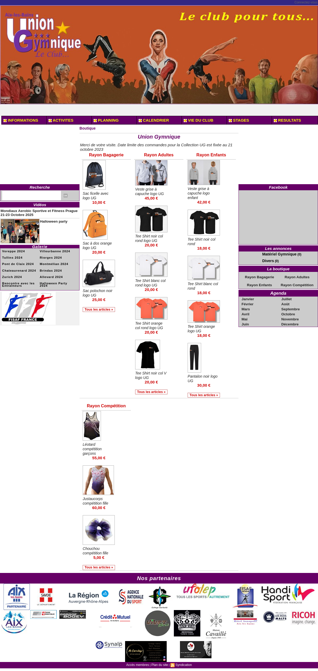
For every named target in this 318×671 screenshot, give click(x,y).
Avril (245, 311)
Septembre (290, 306)
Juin (245, 321)
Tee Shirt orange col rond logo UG (150, 325)
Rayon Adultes (159, 155)
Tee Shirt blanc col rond (201, 285)
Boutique (88, 128)
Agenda (278, 291)
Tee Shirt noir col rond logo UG (150, 237)
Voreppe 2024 (12, 249)
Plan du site (159, 666)
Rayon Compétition (106, 406)
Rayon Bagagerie (106, 155)
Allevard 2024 (50, 273)
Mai (245, 316)
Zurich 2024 (11, 273)
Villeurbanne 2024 (53, 249)
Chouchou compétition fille (96, 551)
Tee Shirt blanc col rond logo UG (150, 282)
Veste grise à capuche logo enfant (199, 193)
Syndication (181, 666)
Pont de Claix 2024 (16, 261)
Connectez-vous (305, 2)
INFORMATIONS (20, 120)
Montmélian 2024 (52, 261)
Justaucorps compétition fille (96, 501)
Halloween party (50, 218)
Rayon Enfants (211, 155)
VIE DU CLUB (198, 120)
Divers (267, 260)
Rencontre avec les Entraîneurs (16, 280)
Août (285, 301)
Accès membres (139, 666)
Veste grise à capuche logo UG (150, 191)
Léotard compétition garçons (93, 449)
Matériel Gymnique (276, 254)
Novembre (290, 316)
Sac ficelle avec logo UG (96, 195)
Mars (246, 306)
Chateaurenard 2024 (17, 267)
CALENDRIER (154, 120)
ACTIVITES (60, 120)
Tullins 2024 (11, 255)
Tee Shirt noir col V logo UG (150, 374)
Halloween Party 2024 (56, 279)
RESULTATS (287, 120)
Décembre (290, 321)
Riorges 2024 (49, 255)
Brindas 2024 (49, 267)
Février (247, 301)
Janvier (248, 297)
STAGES (239, 120)
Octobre (288, 311)
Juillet (287, 297)
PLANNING (106, 120)
